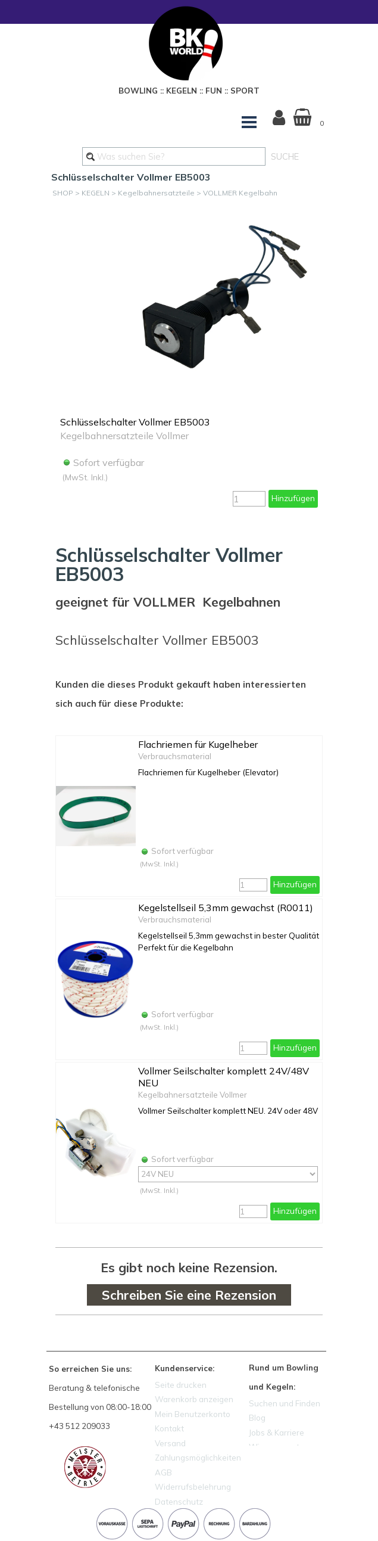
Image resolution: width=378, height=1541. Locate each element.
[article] (189, 361)
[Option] (228, 1174)
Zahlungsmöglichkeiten (198, 1457)
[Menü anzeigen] (249, 122)
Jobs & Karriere (276, 1432)
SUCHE (285, 156)
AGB (163, 1472)
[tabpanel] (189, 88)
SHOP (62, 192)
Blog (257, 1417)
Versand (170, 1443)
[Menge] (249, 499)
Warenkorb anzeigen (194, 1399)
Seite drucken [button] (181, 1385)
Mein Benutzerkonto (192, 1414)
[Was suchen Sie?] (173, 156)
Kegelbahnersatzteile (156, 192)
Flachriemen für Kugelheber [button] (198, 744)
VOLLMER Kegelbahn (240, 192)
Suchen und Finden (284, 1403)
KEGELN (96, 192)
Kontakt (169, 1428)
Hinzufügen (293, 498)
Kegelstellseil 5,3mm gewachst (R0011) (225, 908)
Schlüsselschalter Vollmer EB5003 (135, 422)
